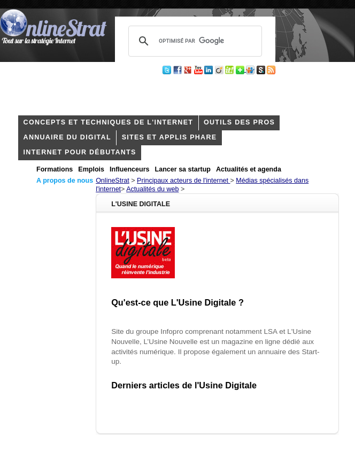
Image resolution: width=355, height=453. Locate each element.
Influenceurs (130, 169)
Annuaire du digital (67, 137)
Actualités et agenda (248, 169)
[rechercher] (193, 41)
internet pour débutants (80, 152)
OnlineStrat (112, 180)
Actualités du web (152, 189)
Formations (54, 169)
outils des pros (239, 122)
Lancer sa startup (183, 169)
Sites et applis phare (169, 137)
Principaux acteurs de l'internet (183, 180)
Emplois (91, 169)
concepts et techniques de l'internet (109, 122)
